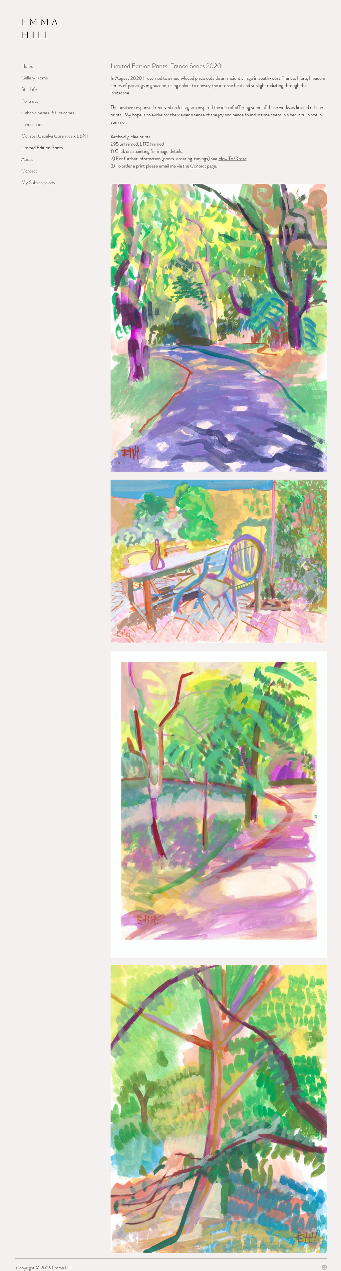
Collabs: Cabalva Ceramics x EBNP (44, 136)
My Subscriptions (38, 182)
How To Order (232, 158)
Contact (29, 170)
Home (27, 66)
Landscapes (32, 124)
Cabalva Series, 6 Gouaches (44, 112)
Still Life (29, 89)
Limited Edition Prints (42, 147)
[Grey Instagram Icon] (324, 1267)
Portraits (29, 101)
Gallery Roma (34, 77)
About (27, 159)
